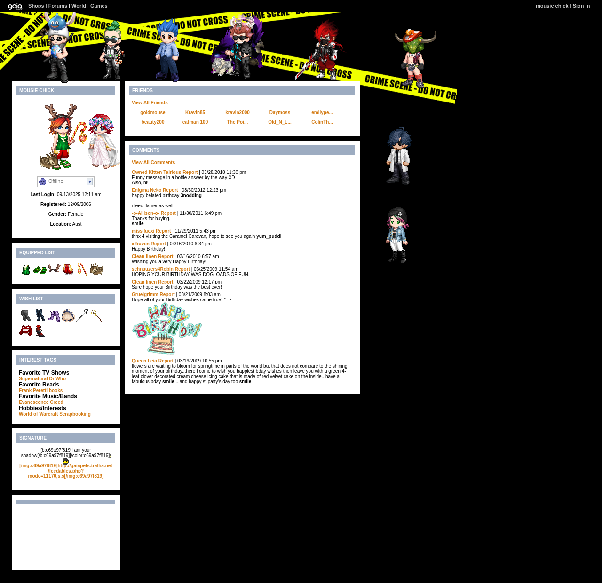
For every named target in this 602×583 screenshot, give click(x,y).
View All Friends (150, 102)
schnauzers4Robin (153, 269)
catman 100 (195, 122)
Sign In (581, 5)
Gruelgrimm (145, 294)
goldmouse (152, 112)
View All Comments (153, 162)
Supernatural (33, 378)
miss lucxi (143, 231)
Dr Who (57, 378)
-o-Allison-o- (145, 213)
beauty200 (153, 122)
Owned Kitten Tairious (156, 172)
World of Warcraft (38, 414)
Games (99, 5)
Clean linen (144, 256)
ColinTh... (322, 122)
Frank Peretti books (41, 390)
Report (190, 172)
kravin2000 (237, 112)
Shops (36, 5)
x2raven (141, 243)
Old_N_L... (279, 122)
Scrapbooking (75, 414)
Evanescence (33, 402)
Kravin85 (195, 112)
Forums (57, 5)
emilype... (322, 112)
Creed (56, 402)
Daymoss (279, 112)
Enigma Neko (146, 190)
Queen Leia (144, 360)
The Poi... (237, 122)
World (78, 5)
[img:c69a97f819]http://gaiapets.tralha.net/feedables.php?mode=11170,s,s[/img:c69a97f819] (65, 471)
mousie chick (552, 5)
